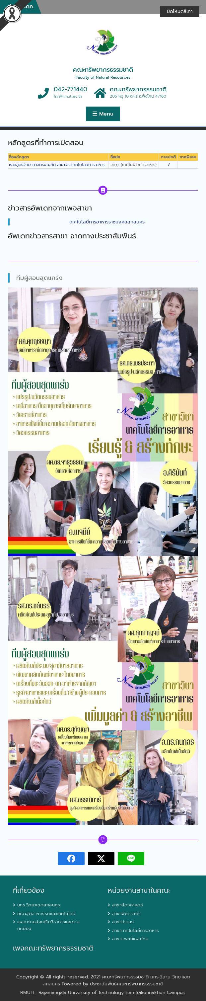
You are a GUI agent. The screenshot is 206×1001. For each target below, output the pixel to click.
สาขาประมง (123, 922)
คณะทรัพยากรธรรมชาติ (103, 69)
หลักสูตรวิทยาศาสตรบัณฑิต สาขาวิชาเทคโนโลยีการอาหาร (56, 165)
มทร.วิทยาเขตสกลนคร (38, 905)
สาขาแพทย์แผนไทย (130, 939)
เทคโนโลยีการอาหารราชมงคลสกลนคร (107, 221)
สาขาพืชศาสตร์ (126, 913)
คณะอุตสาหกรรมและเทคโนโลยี (46, 913)
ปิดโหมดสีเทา (180, 11)
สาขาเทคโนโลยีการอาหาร (135, 930)
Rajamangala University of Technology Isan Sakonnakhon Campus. (112, 992)
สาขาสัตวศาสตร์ (127, 905)
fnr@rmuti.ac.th (68, 96)
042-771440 (70, 89)
